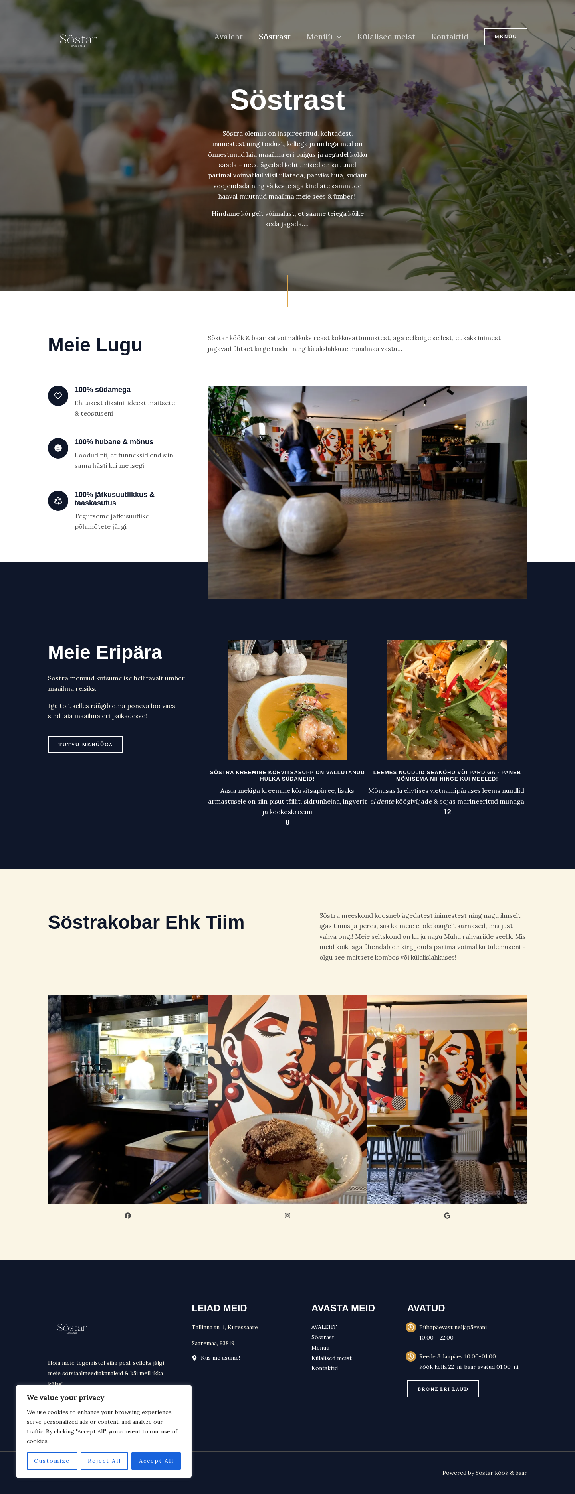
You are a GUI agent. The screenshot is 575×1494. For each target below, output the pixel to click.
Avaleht (228, 36)
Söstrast (275, 36)
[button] (337, 37)
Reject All (104, 1460)
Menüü (324, 37)
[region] (104, 1431)
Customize (52, 1460)
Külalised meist (386, 36)
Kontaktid (449, 36)
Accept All (156, 1460)
